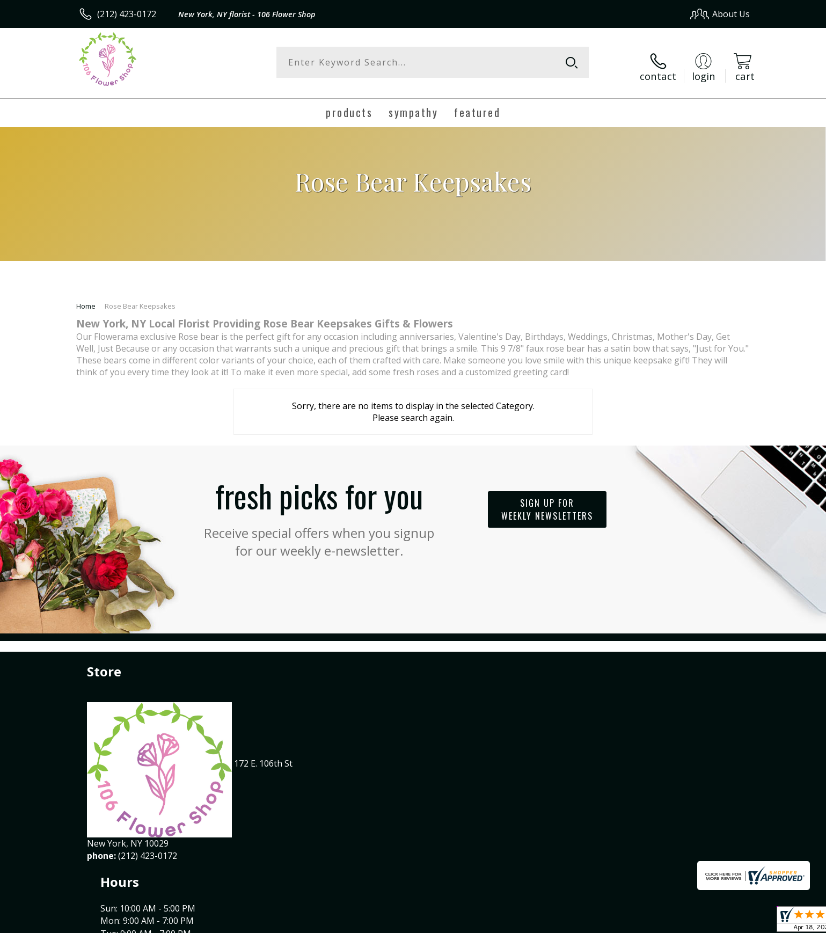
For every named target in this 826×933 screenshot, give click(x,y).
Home (86, 297)
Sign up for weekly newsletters (547, 501)
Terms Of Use (516, 922)
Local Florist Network (655, 922)
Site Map (721, 922)
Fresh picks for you (319, 507)
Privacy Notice (579, 922)
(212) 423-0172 (126, 14)
